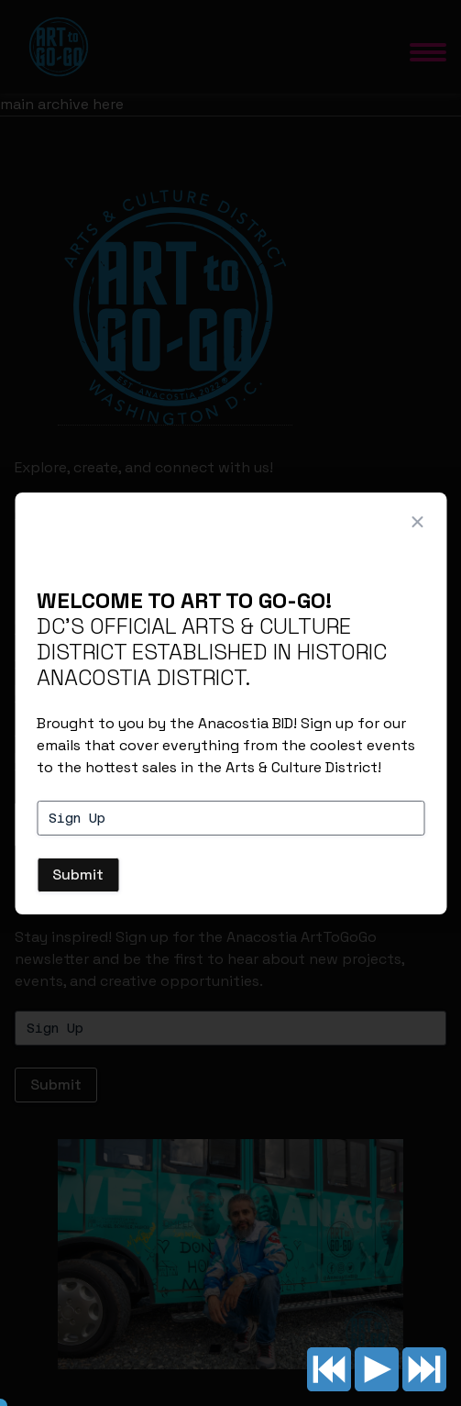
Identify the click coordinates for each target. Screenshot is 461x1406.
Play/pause (377, 1369)
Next (424, 1369)
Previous (329, 1369)
